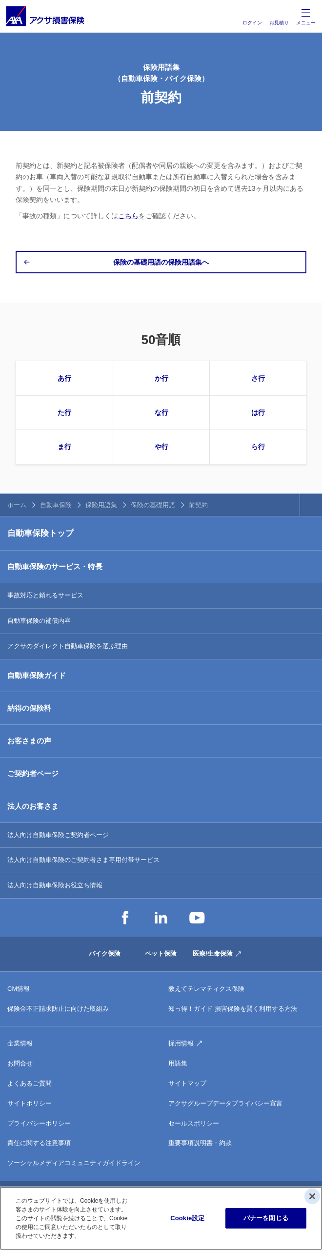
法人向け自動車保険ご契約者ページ (58, 835)
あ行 (64, 378)
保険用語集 (101, 505)
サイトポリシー (29, 1103)
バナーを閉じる (265, 1218)
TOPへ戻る (311, 505)
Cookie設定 (187, 1218)
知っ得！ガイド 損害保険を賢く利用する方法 (232, 1008)
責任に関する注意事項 (39, 1143)
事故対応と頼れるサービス (45, 595)
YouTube (197, 917)
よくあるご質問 (29, 1083)
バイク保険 (105, 953)
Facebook (125, 917)
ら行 (258, 447)
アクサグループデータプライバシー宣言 (225, 1103)
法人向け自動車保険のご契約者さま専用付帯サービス (83, 859)
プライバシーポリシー (39, 1123)
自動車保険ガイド (36, 675)
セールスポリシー (193, 1123)
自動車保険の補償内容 (39, 620)
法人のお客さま (33, 806)
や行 (161, 447)
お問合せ (20, 1063)
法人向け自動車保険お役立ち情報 (54, 885)
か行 (161, 378)
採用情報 (181, 1043)
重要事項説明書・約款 (200, 1143)
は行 (258, 412)
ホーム (16, 505)
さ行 (258, 378)
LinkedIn (161, 917)
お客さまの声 (29, 741)
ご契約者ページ (33, 773)
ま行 (64, 447)
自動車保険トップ (40, 533)
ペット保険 (161, 953)
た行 (64, 412)
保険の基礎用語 (153, 505)
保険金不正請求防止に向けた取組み (58, 1008)
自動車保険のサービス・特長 (54, 566)
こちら (128, 216)
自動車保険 (56, 505)
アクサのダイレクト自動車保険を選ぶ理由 (67, 646)
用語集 (177, 1063)
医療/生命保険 (213, 953)
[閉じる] (312, 1196)
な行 (161, 412)
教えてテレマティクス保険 (206, 988)
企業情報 (20, 1043)
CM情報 (18, 988)
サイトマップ (187, 1083)
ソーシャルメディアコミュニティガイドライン (74, 1163)
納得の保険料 (29, 708)
